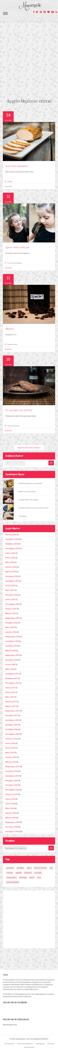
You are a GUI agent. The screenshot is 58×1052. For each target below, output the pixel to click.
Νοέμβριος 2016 (11, 725)
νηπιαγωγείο (11, 877)
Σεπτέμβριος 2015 (12, 790)
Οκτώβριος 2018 (11, 660)
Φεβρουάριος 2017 (12, 711)
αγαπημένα (40, 1043)
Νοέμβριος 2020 (11, 623)
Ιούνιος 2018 (10, 664)
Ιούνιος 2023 (10, 585)
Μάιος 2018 (9, 669)
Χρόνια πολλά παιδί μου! (17, 247)
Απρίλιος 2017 (10, 701)
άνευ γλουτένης (40, 868)
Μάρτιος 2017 (10, 706)
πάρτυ (29, 868)
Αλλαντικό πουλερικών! (16, 166)
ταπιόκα (9, 873)
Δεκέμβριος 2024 (12, 539)
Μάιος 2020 (9, 627)
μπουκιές (10, 868)
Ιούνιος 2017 (10, 692)
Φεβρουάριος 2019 (12, 655)
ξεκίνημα (23, 877)
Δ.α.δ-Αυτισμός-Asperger (14, 263)
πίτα (39, 877)
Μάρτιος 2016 (10, 762)
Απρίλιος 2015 (10, 813)
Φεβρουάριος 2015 (12, 822)
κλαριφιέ (28, 873)
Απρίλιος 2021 (10, 609)
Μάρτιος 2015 (10, 817)
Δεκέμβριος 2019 (12, 641)
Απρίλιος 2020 (11, 632)
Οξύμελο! (9, 328)
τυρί (51, 868)
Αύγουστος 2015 (11, 794)
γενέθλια (20, 868)
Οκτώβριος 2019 (11, 646)
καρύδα (19, 873)
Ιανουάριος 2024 (11, 576)
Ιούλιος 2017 (10, 687)
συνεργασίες (9, 1043)
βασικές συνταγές (12, 344)
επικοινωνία (29, 1047)
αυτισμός (38, 873)
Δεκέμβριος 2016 (12, 720)
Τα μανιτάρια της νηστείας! (18, 410)
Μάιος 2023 (9, 590)
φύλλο (32, 877)
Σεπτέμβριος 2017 (12, 683)
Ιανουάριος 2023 (11, 595)
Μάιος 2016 (9, 752)
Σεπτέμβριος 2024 (12, 548)
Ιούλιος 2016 (10, 743)
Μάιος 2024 (9, 562)
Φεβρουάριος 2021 (12, 618)
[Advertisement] (29, 68)
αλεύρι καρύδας (12, 882)
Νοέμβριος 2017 (11, 678)
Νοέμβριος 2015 (11, 780)
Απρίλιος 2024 (11, 567)
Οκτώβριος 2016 (11, 729)
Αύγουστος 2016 (11, 739)
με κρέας (9, 182)
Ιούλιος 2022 (10, 599)
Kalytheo (44, 1039)
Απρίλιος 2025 (11, 534)
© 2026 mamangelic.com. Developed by (25, 1039)
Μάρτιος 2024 (10, 571)
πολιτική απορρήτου (25, 1043)
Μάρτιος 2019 (10, 650)
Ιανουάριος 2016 (11, 771)
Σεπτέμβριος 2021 (12, 604)
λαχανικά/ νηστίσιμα (13, 426)
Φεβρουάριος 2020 (12, 636)
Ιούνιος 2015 (10, 804)
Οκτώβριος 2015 (11, 785)
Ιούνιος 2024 (10, 558)
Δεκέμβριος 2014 (12, 831)
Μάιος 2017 (9, 697)
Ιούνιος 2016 (10, 748)
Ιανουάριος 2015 (11, 827)
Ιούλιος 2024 (10, 553)
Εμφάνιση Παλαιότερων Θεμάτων (29, 448)
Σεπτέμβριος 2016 (12, 734)
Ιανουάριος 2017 (11, 715)
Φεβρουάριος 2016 (12, 766)
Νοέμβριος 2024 (11, 544)
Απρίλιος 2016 (10, 757)
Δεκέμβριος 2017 (12, 674)
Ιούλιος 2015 (10, 799)
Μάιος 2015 (9, 808)
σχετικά (50, 1043)
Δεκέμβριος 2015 (12, 776)
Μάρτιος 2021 (10, 613)
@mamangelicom (10, 1024)
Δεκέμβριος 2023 (12, 581)
